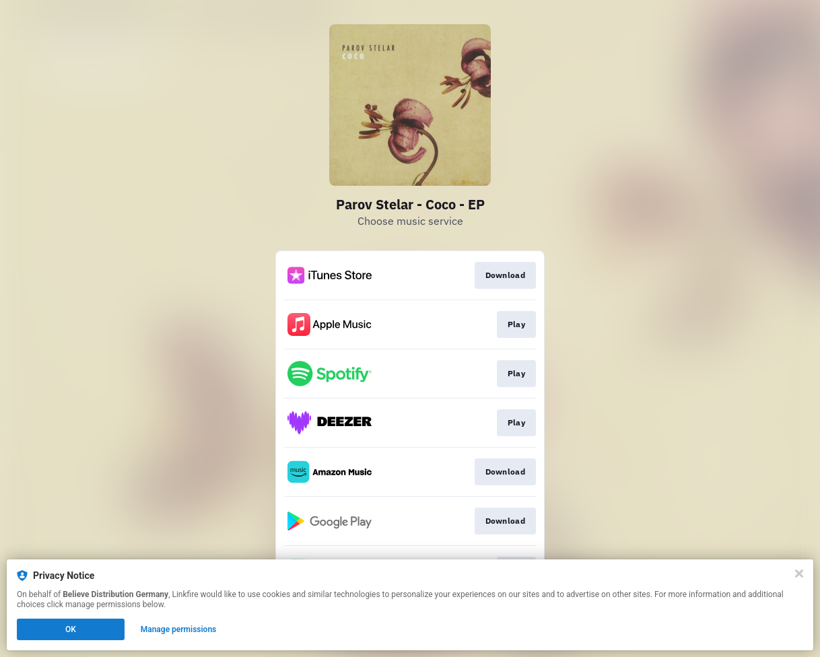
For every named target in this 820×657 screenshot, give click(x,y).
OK (70, 629)
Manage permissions (179, 629)
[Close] (799, 573)
